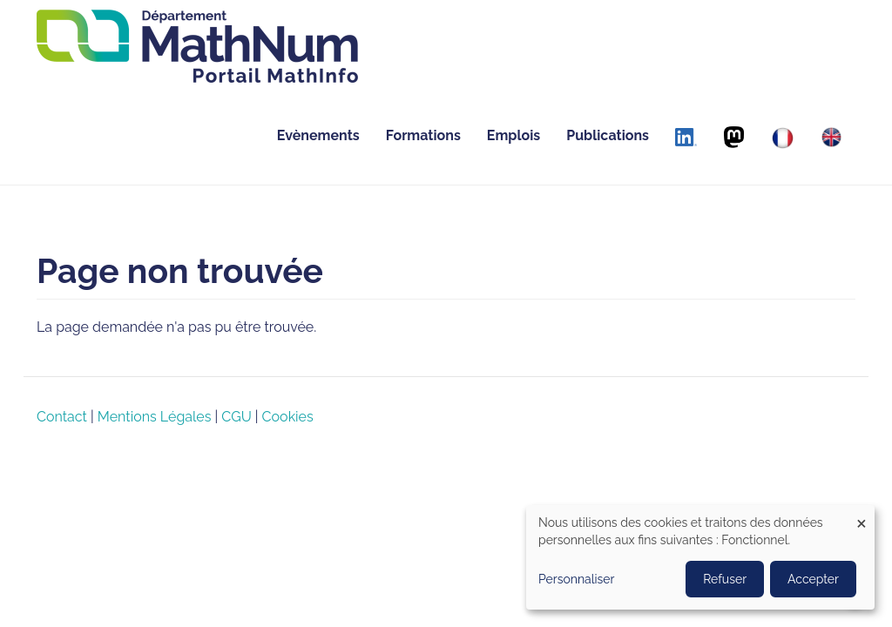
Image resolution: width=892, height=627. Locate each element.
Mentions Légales (155, 416)
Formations (423, 135)
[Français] (783, 138)
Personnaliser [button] (576, 579)
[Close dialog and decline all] (861, 516)
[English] (831, 137)
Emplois (513, 135)
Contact (62, 416)
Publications (607, 135)
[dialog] (700, 557)
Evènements (318, 135)
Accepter (813, 579)
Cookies (288, 416)
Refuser (725, 579)
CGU (236, 416)
